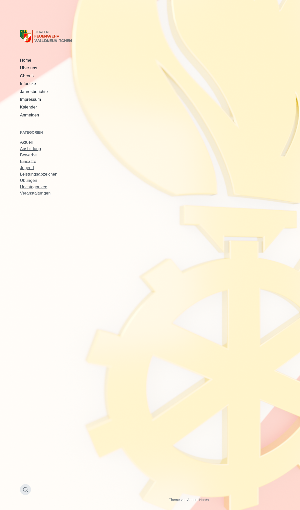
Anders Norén (198, 500)
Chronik (27, 76)
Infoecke (28, 83)
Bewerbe (28, 155)
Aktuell (26, 142)
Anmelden (29, 115)
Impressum (30, 99)
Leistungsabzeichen (38, 174)
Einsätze (28, 161)
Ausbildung (30, 148)
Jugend (27, 167)
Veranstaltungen (35, 193)
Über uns (28, 68)
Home (25, 60)
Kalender (28, 107)
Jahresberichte (34, 91)
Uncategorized (33, 187)
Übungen (28, 180)
